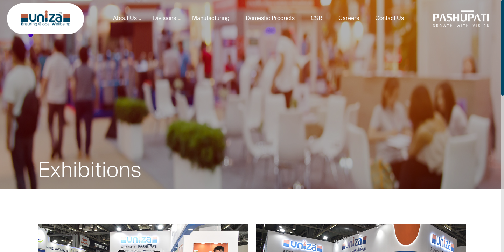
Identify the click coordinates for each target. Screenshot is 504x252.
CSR (316, 18)
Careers (348, 18)
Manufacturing (211, 18)
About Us (125, 18)
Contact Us (389, 18)
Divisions (164, 18)
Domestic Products (270, 18)
